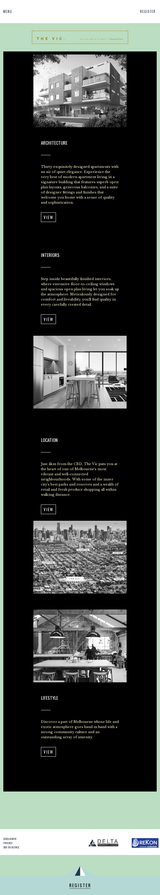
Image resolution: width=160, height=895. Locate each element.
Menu (7, 11)
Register (147, 11)
